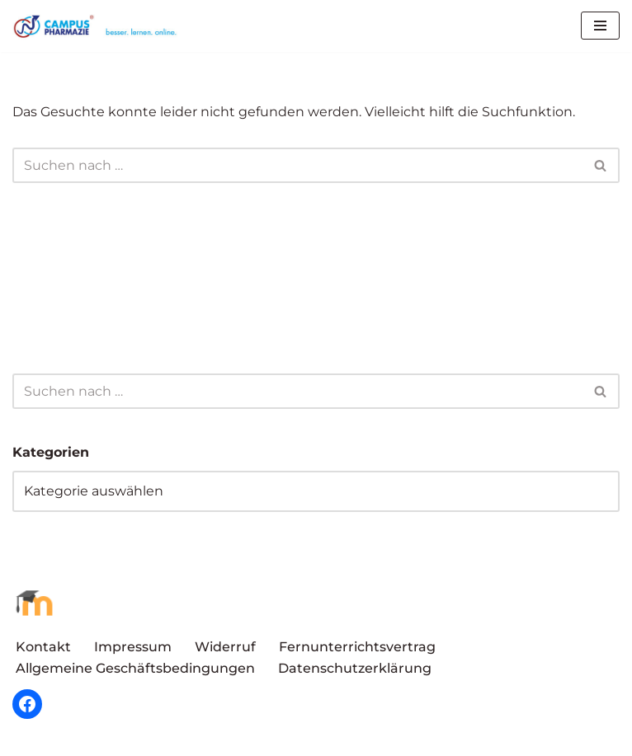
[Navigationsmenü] (600, 26)
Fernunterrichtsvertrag (357, 647)
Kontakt (43, 647)
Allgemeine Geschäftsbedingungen (135, 668)
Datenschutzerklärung (355, 668)
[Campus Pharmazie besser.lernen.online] (99, 26)
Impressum (133, 647)
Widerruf (225, 647)
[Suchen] (297, 165)
